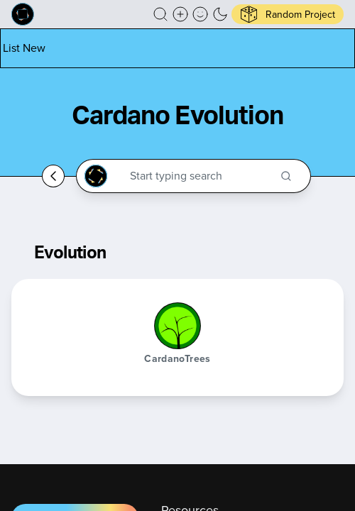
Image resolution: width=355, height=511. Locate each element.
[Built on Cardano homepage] (22, 14)
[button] (160, 14)
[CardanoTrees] (177, 325)
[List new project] (24, 48)
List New (24, 48)
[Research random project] (287, 14)
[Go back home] (53, 176)
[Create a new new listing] (180, 14)
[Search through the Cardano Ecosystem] (199, 176)
